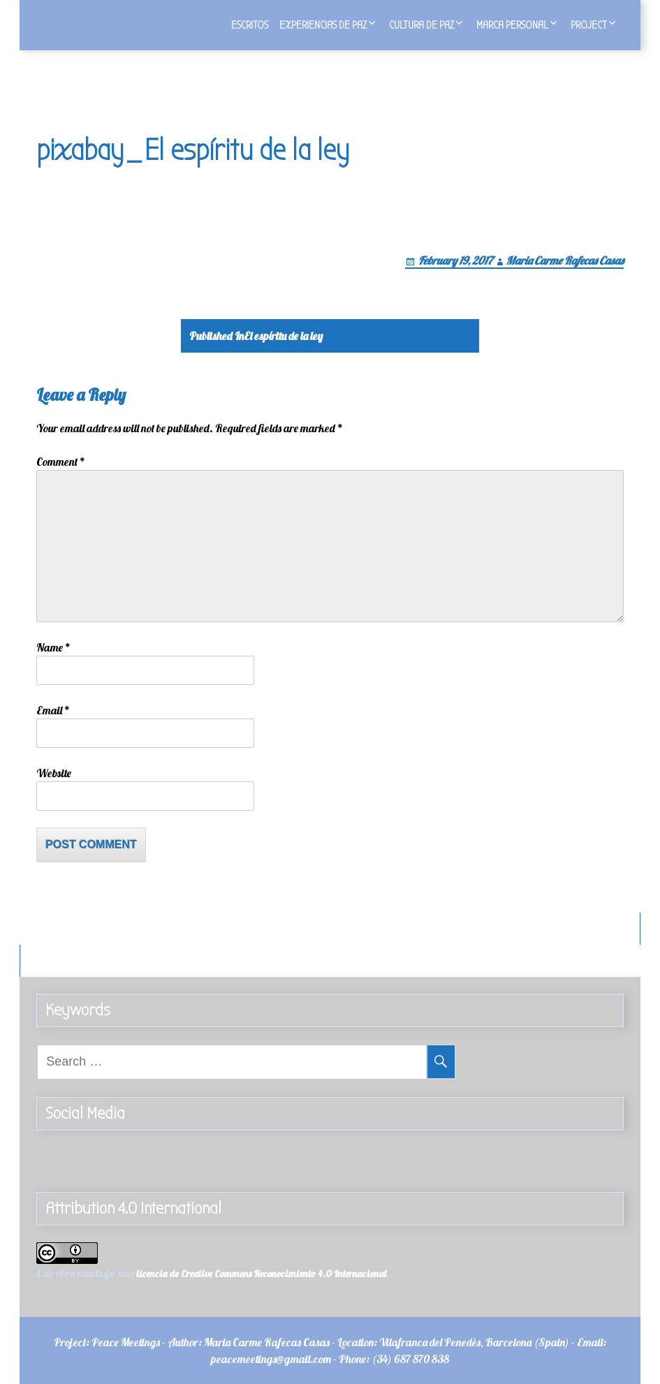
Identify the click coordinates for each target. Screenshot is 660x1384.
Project (589, 25)
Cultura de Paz (421, 25)
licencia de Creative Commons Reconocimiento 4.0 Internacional (261, 1273)
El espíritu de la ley (256, 336)
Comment (60, 462)
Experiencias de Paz (323, 25)
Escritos (249, 25)
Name (53, 647)
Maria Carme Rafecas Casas (565, 260)
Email (53, 710)
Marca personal (512, 25)
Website (53, 773)
